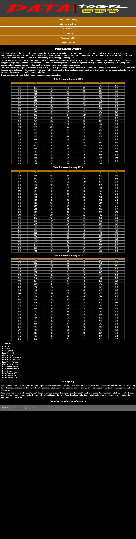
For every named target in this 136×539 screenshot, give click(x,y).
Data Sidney (7, 371)
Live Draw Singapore (11, 364)
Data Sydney (7, 351)
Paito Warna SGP (9, 373)
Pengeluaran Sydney (68, 48)
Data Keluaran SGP (10, 368)
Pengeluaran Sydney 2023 (73, 401)
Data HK (6, 346)
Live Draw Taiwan (10, 362)
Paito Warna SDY (9, 377)
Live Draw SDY (8, 355)
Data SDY (54, 401)
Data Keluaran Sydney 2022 (68, 79)
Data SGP (6, 348)
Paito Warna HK (9, 375)
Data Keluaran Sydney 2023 (68, 167)
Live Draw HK (8, 353)
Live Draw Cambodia (11, 360)
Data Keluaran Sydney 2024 (68, 255)
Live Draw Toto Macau (12, 357)
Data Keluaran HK (10, 366)
